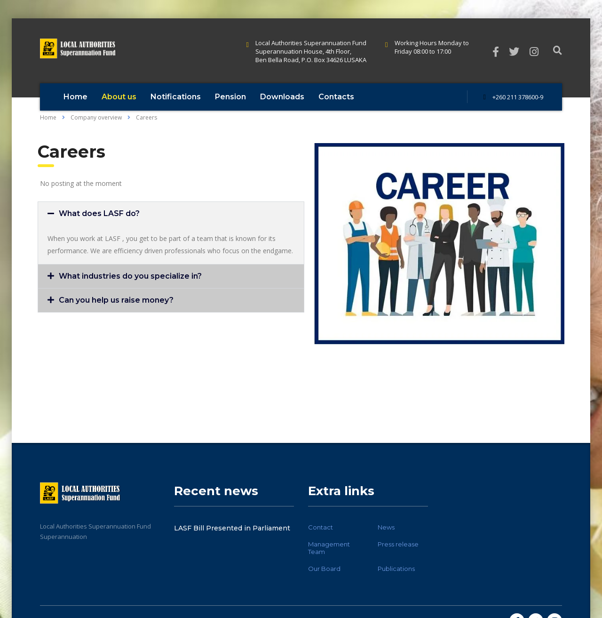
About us (119, 96)
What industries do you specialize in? (130, 276)
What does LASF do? (99, 213)
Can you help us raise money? (116, 300)
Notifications (175, 96)
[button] (171, 213)
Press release (398, 544)
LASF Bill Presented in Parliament (232, 528)
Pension (230, 96)
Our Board (324, 568)
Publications (396, 568)
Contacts (336, 96)
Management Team (329, 547)
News (386, 527)
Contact (320, 527)
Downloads (282, 96)
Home (75, 96)
